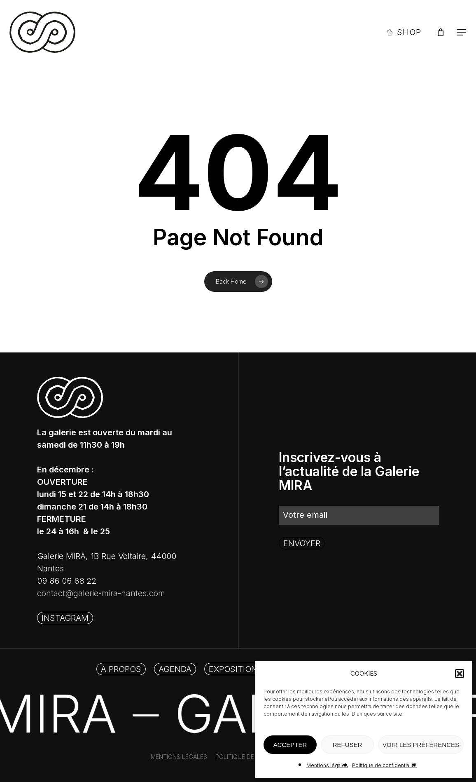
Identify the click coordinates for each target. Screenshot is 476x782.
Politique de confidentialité (384, 765)
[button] (459, 673)
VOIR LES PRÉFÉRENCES (421, 744)
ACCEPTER (290, 744)
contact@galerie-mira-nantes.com (101, 593)
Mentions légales (327, 765)
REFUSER (347, 744)
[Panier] (440, 32)
